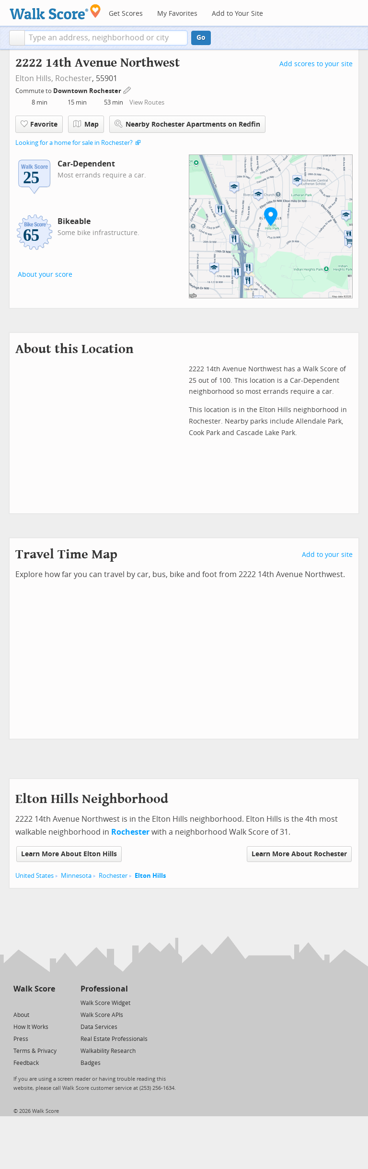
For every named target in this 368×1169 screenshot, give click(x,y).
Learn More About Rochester (299, 854)
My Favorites (177, 14)
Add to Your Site (237, 14)
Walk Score (34, 988)
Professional (104, 988)
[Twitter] (18, 1002)
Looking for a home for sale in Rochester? (74, 142)
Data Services (98, 1027)
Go (201, 38)
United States (34, 875)
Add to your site (327, 555)
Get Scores (126, 14)
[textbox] (106, 38)
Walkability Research (108, 1051)
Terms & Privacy (35, 1051)
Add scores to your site (316, 64)
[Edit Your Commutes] (127, 89)
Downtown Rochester (88, 90)
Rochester (73, 78)
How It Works (30, 1027)
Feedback (26, 1063)
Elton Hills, (34, 78)
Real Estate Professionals (114, 1039)
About (21, 1015)
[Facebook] (33, 1002)
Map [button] (86, 124)
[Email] (48, 1002)
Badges (90, 1063)
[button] (17, 38)
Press (20, 1039)
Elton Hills (150, 875)
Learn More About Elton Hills (69, 854)
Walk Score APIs (101, 1015)
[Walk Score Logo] (55, 12)
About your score (45, 275)
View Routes (146, 102)
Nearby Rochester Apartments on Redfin (187, 124)
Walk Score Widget (105, 1003)
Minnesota (76, 875)
